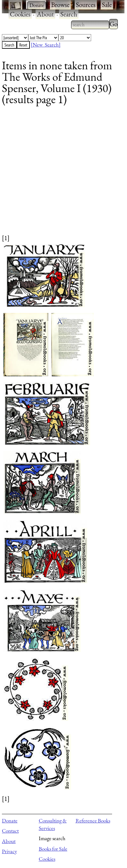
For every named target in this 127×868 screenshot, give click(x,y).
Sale (107, 4)
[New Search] (46, 44)
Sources (86, 4)
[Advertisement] (59, 174)
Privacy (9, 851)
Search (68, 14)
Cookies (20, 14)
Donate (9, 820)
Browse (60, 4)
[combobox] (90, 25)
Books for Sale (53, 848)
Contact (10, 830)
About (45, 14)
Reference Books (93, 820)
